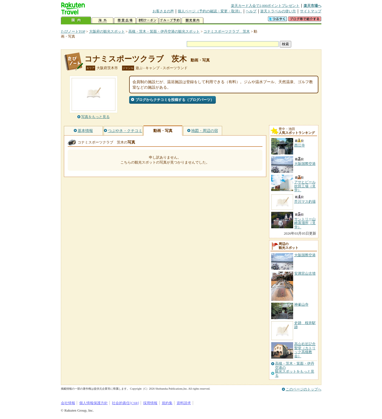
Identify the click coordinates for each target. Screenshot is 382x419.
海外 (103, 20)
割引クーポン (148, 20)
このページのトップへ (303, 389)
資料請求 (184, 403)
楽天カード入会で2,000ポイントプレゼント (265, 6)
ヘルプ (251, 11)
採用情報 (150, 403)
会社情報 (68, 403)
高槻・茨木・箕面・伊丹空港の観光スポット (164, 31)
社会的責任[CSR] (125, 403)
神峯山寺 (301, 304)
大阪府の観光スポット (107, 31)
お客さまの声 (163, 11)
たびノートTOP (73, 31)
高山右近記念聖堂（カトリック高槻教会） (305, 350)
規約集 (167, 403)
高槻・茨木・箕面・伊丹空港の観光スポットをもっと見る (294, 369)
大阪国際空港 (305, 255)
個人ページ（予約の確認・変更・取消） (210, 11)
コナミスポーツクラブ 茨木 (226, 31)
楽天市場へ (312, 6)
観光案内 (192, 20)
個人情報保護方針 (93, 403)
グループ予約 (170, 20)
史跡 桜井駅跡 (305, 325)
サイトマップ (310, 11)
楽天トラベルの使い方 (278, 11)
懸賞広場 (125, 20)
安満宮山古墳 (305, 273)
